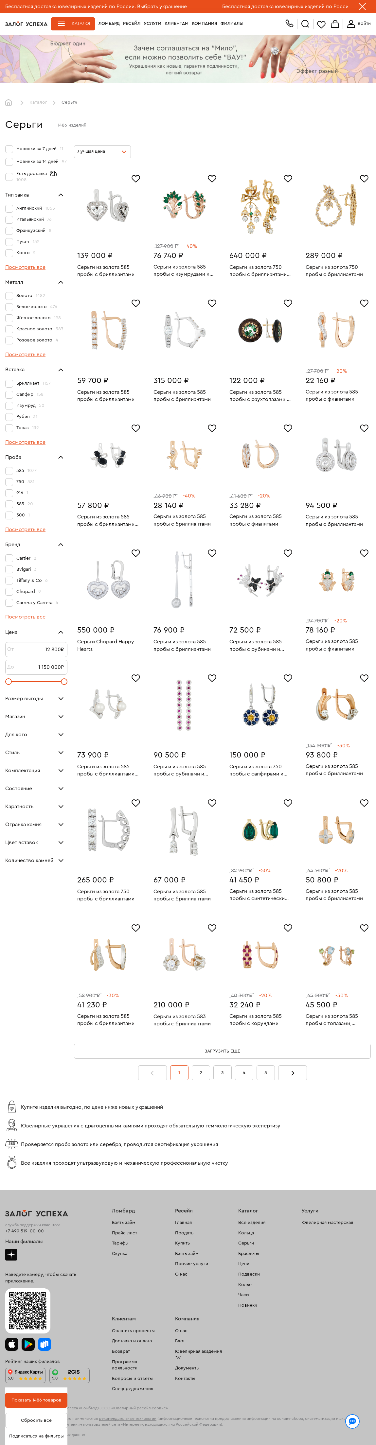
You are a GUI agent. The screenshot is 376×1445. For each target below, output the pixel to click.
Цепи (243, 1264)
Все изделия (251, 1222)
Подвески (249, 1274)
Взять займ (123, 1222)
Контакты (185, 1378)
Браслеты (248, 1253)
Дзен (11, 1255)
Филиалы (232, 23)
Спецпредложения (132, 1388)
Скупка (119, 1253)
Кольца (246, 1233)
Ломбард (109, 23)
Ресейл (131, 23)
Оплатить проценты (133, 1331)
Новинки (247, 1305)
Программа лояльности (124, 1365)
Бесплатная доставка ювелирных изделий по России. (70, 6)
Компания (204, 23)
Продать (184, 1233)
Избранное (321, 24)
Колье (245, 1284)
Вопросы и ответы (132, 1378)
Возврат (121, 1351)
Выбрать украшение (162, 6)
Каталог (81, 23)
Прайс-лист (124, 1233)
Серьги (246, 1243)
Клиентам (176, 23)
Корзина (335, 24)
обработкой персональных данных (109, 1433)
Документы (187, 1368)
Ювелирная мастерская (327, 1222)
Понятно (349, 1429)
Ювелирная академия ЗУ (198, 1354)
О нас (181, 1274)
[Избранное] (135, 177)
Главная (10, 102)
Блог (180, 1341)
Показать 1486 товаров (36, 1400)
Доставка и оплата (132, 1341)
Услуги (152, 23)
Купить (182, 1243)
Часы (243, 1295)
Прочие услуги (191, 1264)
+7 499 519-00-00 (24, 1231)
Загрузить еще (222, 1051)
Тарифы (120, 1243)
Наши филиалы (24, 1241)
